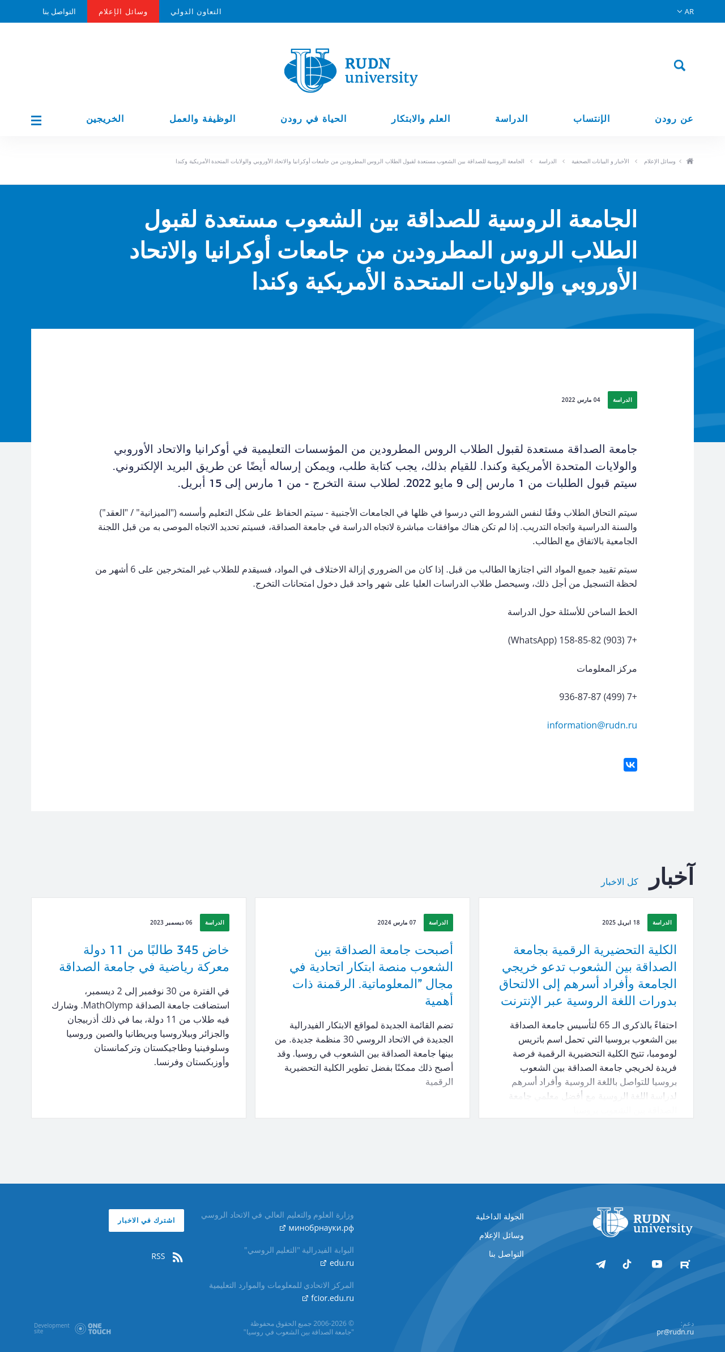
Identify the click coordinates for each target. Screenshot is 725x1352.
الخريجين (105, 119)
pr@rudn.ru (675, 1332)
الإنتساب (591, 119)
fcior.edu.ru (328, 1297)
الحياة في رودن (313, 119)
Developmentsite (52, 1328)
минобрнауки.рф (317, 1227)
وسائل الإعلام (123, 11)
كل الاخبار (619, 882)
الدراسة (511, 119)
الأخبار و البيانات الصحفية (601, 161)
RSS (167, 1256)
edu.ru (337, 1262)
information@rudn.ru (592, 725)
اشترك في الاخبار (146, 1220)
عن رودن (674, 119)
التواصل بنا (59, 11)
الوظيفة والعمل (202, 119)
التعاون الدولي (196, 11)
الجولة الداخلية (500, 1216)
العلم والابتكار (420, 119)
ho (689, 162)
